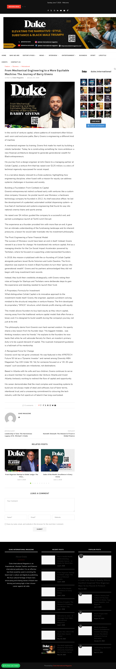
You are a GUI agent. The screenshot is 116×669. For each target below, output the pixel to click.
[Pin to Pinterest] (47, 405)
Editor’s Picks (29, 55)
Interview (53, 55)
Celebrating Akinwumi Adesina (102, 649)
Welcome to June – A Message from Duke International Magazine (65, 619)
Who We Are (14, 55)
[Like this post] (40, 405)
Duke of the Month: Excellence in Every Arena (64, 591)
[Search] (115, 69)
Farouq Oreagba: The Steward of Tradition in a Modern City (65, 604)
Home (4, 55)
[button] (23, 6)
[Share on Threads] (50, 405)
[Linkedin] (57, 11)
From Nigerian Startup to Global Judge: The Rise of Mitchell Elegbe (65, 576)
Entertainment (68, 55)
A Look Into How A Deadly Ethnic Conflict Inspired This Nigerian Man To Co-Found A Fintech (94, 583)
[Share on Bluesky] (52, 405)
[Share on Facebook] (43, 405)
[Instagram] (54, 11)
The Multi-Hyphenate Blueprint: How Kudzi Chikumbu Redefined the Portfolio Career (65, 649)
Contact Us (16, 62)
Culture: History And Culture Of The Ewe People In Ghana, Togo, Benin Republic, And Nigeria (102, 600)
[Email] (64, 11)
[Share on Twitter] (45, 405)
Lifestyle (102, 55)
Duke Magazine (18, 78)
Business (83, 55)
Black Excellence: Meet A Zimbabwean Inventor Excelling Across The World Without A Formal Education (101, 632)
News (41, 55)
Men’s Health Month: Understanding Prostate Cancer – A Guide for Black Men (65, 560)
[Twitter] (51, 11)
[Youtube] (61, 11)
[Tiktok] (67, 11)
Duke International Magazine (62, 666)
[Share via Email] (55, 405)
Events (4, 62)
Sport (92, 55)
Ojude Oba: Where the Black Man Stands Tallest (65, 634)
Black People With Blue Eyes (101, 615)
